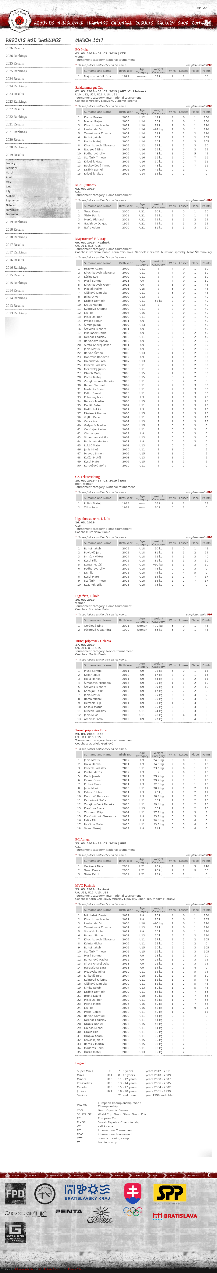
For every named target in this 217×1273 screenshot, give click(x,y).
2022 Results (15, 109)
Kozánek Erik (93, 584)
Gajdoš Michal (93, 1027)
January (10, 163)
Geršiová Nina (93, 625)
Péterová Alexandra (97, 629)
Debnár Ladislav (95, 337)
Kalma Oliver (93, 780)
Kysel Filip (90, 560)
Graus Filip (91, 1032)
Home (12, 1175)
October (11, 205)
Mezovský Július (95, 369)
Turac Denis (92, 211)
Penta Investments (69, 1211)
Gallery (165, 23)
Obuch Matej (92, 373)
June (8, 186)
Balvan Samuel (94, 385)
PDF (209, 65)
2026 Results (15, 48)
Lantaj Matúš (93, 129)
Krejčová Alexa (94, 808)
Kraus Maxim (93, 117)
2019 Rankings (16, 222)
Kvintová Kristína (95, 308)
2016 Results (15, 260)
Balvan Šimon (93, 353)
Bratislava (175, 1216)
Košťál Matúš (93, 457)
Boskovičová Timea (97, 165)
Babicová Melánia (96, 441)
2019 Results (15, 155)
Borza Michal (93, 698)
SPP (170, 1193)
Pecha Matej (92, 141)
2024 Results (15, 79)
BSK (87, 1192)
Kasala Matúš (93, 707)
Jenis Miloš (91, 449)
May (8, 181)
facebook (190, 1175)
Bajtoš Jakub (92, 137)
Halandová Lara (95, 361)
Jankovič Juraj (93, 975)
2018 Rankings (16, 237)
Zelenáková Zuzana (97, 133)
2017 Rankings (16, 252)
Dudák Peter (92, 405)
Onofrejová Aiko (95, 429)
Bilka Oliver (92, 296)
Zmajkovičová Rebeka (99, 381)
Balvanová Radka (96, 341)
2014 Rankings (16, 298)
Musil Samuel (93, 280)
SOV (132, 1199)
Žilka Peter (91, 507)
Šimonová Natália (96, 437)
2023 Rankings (16, 101)
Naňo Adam (92, 227)
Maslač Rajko (93, 121)
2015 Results (15, 275)
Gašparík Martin (95, 425)
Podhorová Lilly (94, 153)
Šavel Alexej (92, 828)
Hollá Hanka (92, 678)
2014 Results (15, 290)
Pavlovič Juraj (93, 552)
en (205, 8)
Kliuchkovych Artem (97, 125)
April (9, 177)
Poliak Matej (92, 503)
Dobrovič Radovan (96, 357)
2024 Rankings (16, 86)
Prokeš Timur (93, 320)
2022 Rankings (16, 117)
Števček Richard (95, 328)
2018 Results (15, 229)
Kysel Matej (92, 461)
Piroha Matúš (93, 772)
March (10, 172)
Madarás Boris (93, 389)
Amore (100, 1214)
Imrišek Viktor (93, 556)
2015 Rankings (16, 283)
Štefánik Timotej (95, 157)
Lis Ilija (88, 312)
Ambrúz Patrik (93, 719)
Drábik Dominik (94, 300)
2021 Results (15, 124)
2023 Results (15, 94)
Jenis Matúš (92, 349)
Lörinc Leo (91, 276)
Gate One (15, 1232)
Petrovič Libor (93, 792)
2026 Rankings (16, 56)
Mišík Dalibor (93, 316)
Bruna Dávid (92, 995)
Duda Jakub (92, 776)
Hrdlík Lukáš (92, 409)
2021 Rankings (16, 132)
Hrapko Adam (93, 268)
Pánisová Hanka (95, 413)
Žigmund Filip (93, 812)
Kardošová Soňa (95, 465)
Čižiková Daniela (95, 292)
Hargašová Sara (95, 967)
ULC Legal (26, 1214)
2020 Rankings (16, 147)
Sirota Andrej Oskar (97, 345)
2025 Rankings (16, 71)
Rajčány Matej (93, 824)
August (10, 195)
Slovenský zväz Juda (45, 1193)
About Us (44, 23)
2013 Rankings (16, 313)
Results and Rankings (33, 40)
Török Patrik (92, 215)
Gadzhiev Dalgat (95, 223)
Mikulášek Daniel (95, 332)
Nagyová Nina (93, 149)
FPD (15, 1193)
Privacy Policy (75, 1269)
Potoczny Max (93, 397)
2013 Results (15, 306)
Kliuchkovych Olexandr (99, 145)
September (13, 200)
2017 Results (15, 245)
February (11, 168)
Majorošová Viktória (97, 76)
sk (199, 8)
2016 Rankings (16, 268)
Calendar (121, 23)
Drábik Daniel (93, 169)
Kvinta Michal (93, 943)
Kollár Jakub (92, 674)
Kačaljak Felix (93, 690)
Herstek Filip (92, 703)
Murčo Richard (94, 219)
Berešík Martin (94, 401)
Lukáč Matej (92, 445)
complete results (196, 65)
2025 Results (15, 63)
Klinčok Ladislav (95, 365)
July (8, 191)
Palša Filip (90, 820)
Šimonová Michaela (97, 682)
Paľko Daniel (92, 393)
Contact (201, 23)
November (12, 209)
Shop (183, 23)
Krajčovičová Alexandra (100, 816)
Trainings (97, 23)
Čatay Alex (91, 421)
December (12, 214)
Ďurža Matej (92, 1052)
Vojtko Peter (92, 417)
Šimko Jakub (92, 324)
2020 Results (15, 140)
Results (144, 23)
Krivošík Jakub (93, 173)
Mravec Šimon (93, 453)
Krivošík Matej (93, 161)
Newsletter (70, 23)
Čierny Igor (91, 433)
